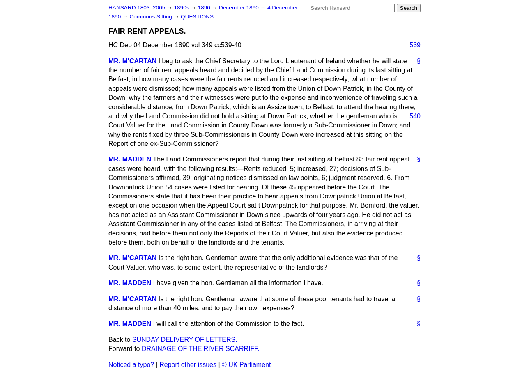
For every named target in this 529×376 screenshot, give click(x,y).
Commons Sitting (151, 17)
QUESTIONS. (198, 17)
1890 (205, 8)
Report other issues (187, 364)
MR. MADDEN (129, 159)
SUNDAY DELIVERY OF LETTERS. (184, 339)
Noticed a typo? (131, 364)
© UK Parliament (246, 364)
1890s (182, 8)
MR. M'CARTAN (132, 61)
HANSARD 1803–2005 (136, 8)
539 (415, 45)
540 (415, 116)
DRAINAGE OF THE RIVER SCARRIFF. (201, 348)
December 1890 (239, 8)
